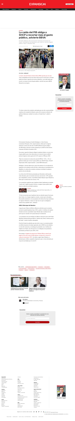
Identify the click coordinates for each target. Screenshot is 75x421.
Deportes (20, 389)
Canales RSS (34, 416)
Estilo (19, 386)
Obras (47, 9)
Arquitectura (20, 399)
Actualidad (36, 383)
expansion (44, 411)
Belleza (3, 405)
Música (19, 391)
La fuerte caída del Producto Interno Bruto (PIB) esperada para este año (35, 75)
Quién (3, 399)
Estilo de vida (21, 383)
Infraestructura (21, 398)
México (3, 391)
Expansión (4, 376)
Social (19, 404)
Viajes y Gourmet (5, 406)
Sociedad (4, 397)
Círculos (3, 402)
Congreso (4, 392)
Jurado (35, 407)
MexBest (35, 399)
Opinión (3, 396)
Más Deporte (36, 394)
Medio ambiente (21, 403)
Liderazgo (36, 384)
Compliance (15, 416)
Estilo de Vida (37, 406)
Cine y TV (20, 390)
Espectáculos (4, 400)
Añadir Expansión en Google (38, 46)
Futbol (35, 390)
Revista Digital (70, 4)
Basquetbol (36, 393)
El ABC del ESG (37, 379)
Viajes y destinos (37, 402)
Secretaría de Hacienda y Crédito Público (43, 268)
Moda (19, 380)
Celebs (19, 382)
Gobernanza (20, 405)
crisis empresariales (22, 268)
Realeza (3, 401)
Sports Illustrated (37, 389)
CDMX (3, 393)
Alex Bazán (25, 299)
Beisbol (35, 391)
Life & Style (20, 385)
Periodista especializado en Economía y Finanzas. (33, 300)
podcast (61, 185)
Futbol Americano (37, 392)
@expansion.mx (39, 412)
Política (20, 9)
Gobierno (4, 390)
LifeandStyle (4, 387)
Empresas (14, 9)
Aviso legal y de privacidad (25, 416)
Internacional (33, 9)
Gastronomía (36, 400)
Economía (26, 9)
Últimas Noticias (6, 9)
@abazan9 (26, 73)
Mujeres (57, 9)
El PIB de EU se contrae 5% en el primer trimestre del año (28, 289)
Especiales (36, 387)
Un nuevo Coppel (64, 90)
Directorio (40, 416)
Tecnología (41, 9)
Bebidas (35, 401)
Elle (18, 379)
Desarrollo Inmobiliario (22, 396)
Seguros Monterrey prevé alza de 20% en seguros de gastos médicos (46, 290)
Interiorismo (20, 400)
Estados (3, 395)
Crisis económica (31, 268)
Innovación (36, 378)
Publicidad (9, 416)
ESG (52, 9)
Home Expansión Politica (7, 379)
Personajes (36, 403)
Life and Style (64, 9)
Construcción (20, 395)
